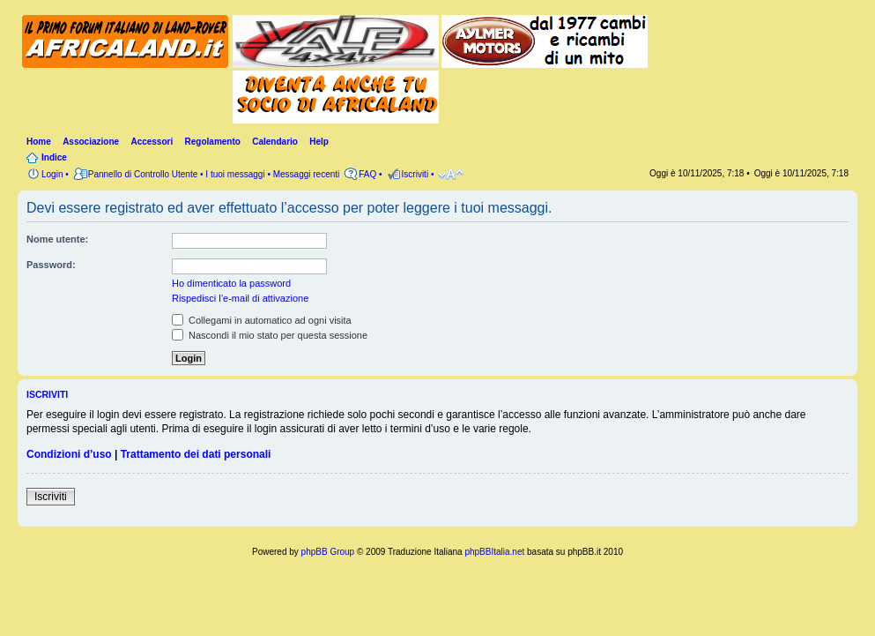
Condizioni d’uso (69, 454)
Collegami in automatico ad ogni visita (262, 320)
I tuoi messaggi (234, 174)
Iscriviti (50, 496)
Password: (51, 264)
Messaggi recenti (306, 174)
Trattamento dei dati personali (196, 454)
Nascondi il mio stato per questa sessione (269, 335)
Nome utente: (57, 239)
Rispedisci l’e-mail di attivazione (240, 298)
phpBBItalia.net (494, 552)
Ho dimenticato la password (231, 283)
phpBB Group (328, 552)
